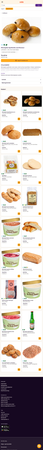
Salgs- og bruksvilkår (6, 442)
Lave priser (4, 387)
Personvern (4, 445)
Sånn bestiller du (5, 397)
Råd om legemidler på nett (8, 404)
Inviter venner (4, 414)
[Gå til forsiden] (21, 2)
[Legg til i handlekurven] (19, 117)
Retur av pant (4, 401)
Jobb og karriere (5, 412)
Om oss (3, 411)
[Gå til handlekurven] (38, 5)
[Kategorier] (2, 2)
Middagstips (4, 384)
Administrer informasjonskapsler (9, 448)
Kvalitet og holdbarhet (6, 385)
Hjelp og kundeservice (6, 395)
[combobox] (18, 5)
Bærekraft (3, 416)
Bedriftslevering (5, 389)
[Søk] (2, 5)
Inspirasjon (3, 382)
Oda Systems (5, 418)
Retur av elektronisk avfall (7, 402)
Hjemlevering (4, 399)
